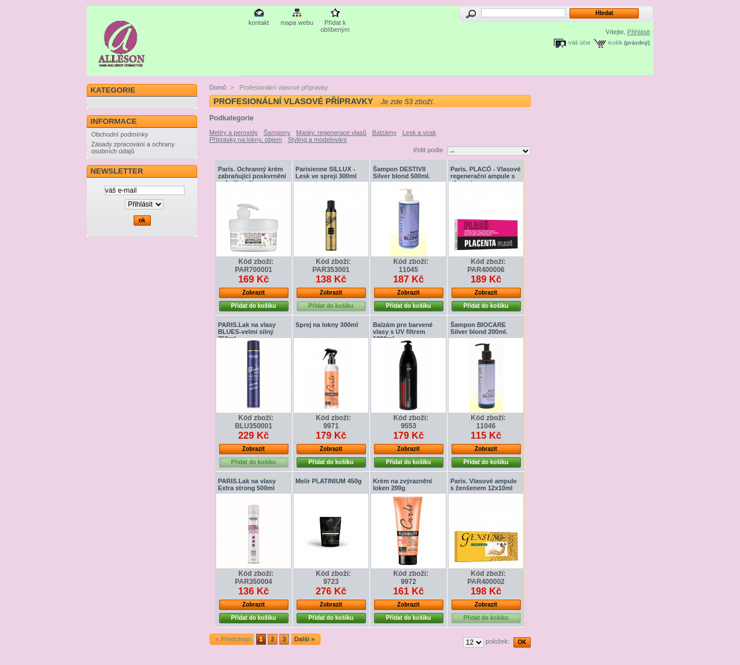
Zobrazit (253, 292)
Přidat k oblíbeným (335, 23)
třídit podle (428, 149)
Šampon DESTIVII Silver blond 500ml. (401, 172)
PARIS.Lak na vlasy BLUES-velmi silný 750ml (247, 331)
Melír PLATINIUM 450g (328, 480)
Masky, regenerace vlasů (331, 132)
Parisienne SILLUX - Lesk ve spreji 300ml (326, 172)
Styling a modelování (317, 139)
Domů (217, 87)
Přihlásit (638, 31)
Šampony (277, 132)
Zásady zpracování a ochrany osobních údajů (133, 148)
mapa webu (296, 22)
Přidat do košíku (253, 306)
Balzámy (384, 132)
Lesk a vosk (419, 132)
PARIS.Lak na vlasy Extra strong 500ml (247, 484)
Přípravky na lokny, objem (245, 139)
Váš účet (579, 42)
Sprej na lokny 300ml (326, 324)
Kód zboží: (255, 262)
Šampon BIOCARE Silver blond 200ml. (479, 328)
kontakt (259, 22)
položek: (497, 641)
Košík (615, 42)
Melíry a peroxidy (233, 132)
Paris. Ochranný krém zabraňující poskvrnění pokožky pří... (252, 176)
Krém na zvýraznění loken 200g (402, 484)
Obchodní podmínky (119, 134)
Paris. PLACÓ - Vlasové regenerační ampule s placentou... (485, 176)
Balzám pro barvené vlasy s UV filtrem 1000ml (402, 331)
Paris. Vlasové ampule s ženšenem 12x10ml (483, 484)
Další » (304, 638)
